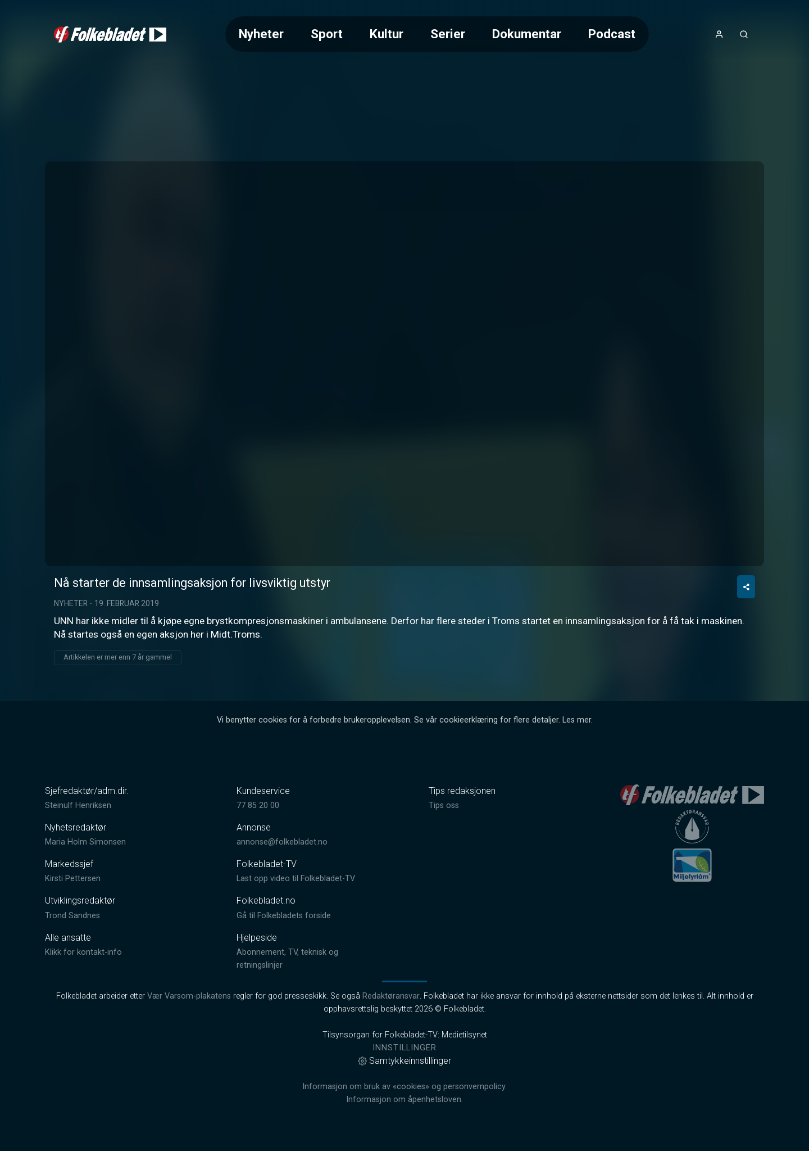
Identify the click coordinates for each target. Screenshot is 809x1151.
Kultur (386, 33)
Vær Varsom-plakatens (189, 996)
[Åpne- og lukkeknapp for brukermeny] (719, 34)
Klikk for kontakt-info (83, 952)
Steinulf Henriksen (78, 805)
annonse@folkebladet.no (282, 842)
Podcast (611, 33)
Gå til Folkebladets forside (284, 915)
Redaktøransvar (391, 996)
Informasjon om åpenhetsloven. (404, 1099)
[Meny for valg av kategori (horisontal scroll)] (437, 34)
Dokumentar (526, 33)
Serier (447, 33)
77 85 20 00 (258, 805)
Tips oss (444, 805)
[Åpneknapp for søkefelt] (744, 34)
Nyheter (261, 33)
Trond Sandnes (72, 915)
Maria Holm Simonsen (85, 842)
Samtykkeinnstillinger (404, 1060)
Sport (327, 33)
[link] (110, 34)
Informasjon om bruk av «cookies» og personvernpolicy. (404, 1086)
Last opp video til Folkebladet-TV (296, 878)
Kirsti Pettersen (73, 878)
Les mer (576, 720)
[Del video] (746, 586)
